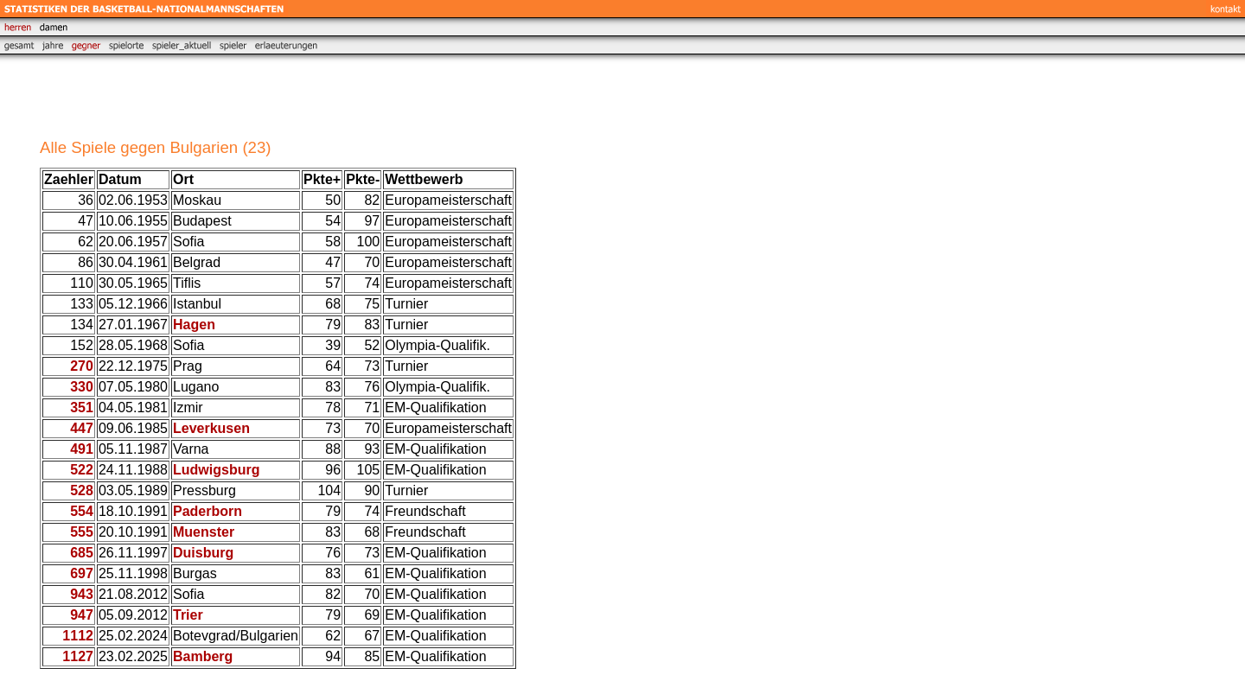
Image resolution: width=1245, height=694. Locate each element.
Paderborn (207, 511)
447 (81, 428)
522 (81, 469)
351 (81, 407)
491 (81, 449)
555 (81, 532)
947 (81, 615)
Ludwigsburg (216, 469)
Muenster (203, 532)
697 (81, 573)
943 (81, 594)
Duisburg (203, 552)
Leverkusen (211, 428)
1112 (77, 635)
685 (81, 552)
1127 (77, 656)
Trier (188, 615)
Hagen (194, 324)
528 (81, 490)
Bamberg (203, 656)
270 (81, 366)
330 (81, 386)
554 (81, 511)
